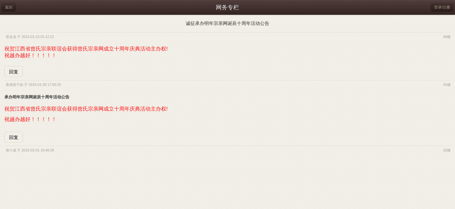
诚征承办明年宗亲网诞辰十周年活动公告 (227, 23)
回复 (13, 71)
